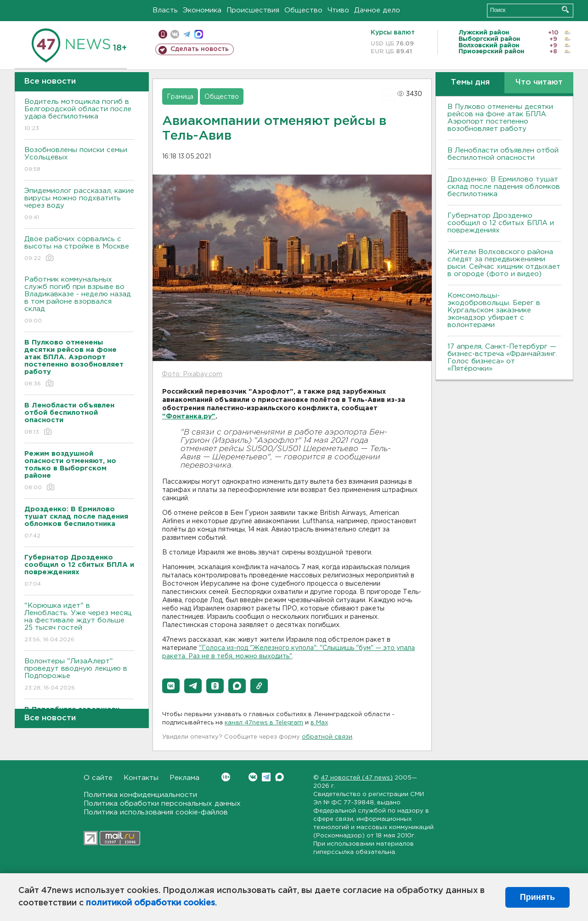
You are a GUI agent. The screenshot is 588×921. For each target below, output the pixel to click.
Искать (565, 9)
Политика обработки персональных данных (162, 804)
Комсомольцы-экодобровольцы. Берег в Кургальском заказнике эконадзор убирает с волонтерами (493, 310)
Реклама (184, 778)
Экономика (202, 10)
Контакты (141, 778)
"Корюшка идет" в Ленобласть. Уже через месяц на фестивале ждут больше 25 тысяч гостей (79, 623)
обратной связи (327, 737)
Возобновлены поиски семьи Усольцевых (79, 160)
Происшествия (252, 10)
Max (279, 777)
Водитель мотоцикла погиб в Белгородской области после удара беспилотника (79, 115)
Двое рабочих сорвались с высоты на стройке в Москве (79, 249)
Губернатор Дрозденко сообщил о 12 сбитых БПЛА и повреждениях (500, 223)
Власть (165, 10)
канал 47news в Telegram (264, 722)
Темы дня (470, 82)
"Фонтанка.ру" (188, 416)
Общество (303, 10)
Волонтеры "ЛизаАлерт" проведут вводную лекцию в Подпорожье (79, 675)
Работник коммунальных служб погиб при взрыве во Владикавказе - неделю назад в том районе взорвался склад (79, 301)
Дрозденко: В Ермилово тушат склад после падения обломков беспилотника (503, 186)
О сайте (98, 778)
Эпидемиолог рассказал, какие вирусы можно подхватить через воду (79, 204)
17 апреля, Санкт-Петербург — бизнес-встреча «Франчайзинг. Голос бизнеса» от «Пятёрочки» (502, 358)
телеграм (186, 34)
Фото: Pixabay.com (192, 374)
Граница (180, 97)
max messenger (198, 34)
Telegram (266, 777)
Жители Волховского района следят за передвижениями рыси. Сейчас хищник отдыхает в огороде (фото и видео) (503, 263)
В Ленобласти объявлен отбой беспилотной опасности (503, 154)
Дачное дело (377, 10)
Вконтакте (225, 777)
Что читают (539, 82)
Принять (537, 897)
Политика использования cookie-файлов (156, 812)
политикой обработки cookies (150, 903)
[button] (171, 685)
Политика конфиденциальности (140, 795)
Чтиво (338, 10)
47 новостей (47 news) (357, 777)
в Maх (319, 722)
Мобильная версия (162, 34)
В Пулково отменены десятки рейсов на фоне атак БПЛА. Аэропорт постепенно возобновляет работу (500, 118)
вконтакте (174, 34)
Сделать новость (199, 49)
